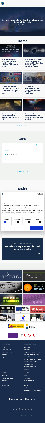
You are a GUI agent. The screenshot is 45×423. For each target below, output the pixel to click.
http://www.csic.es (28, 335)
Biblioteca (4, 354)
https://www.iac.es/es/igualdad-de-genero (34, 299)
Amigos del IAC (28, 369)
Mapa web (4, 375)
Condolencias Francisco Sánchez (32, 390)
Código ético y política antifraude (32, 352)
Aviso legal (4, 380)
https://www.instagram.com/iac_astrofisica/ (19, 409)
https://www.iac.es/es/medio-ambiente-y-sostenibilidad (11, 299)
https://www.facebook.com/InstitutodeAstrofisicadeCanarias (16, 409)
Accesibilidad (5, 385)
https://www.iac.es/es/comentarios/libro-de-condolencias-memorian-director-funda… (37, 317)
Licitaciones (27, 378)
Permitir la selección (22, 228)
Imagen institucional (29, 380)
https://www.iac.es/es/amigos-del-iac (34, 287)
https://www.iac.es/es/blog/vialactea (11, 287)
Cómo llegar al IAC (6, 349)
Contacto (4, 347)
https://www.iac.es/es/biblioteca (7, 309)
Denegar (8, 228)
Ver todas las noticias (22, 125)
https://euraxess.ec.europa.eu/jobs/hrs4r (22, 317)
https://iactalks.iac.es (34, 275)
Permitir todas (36, 228)
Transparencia (27, 349)
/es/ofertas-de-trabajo (38, 253)
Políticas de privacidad (8, 378)
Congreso (7, 150)
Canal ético (26, 388)
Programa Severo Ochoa (30, 366)
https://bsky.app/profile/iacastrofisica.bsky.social (28, 409)
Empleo (25, 375)
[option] (22, 153)
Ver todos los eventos (22, 171)
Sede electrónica (28, 385)
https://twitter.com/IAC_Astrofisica (13, 409)
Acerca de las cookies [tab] (37, 198)
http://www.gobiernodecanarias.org (30, 326)
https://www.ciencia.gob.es (16, 326)
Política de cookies (7, 383)
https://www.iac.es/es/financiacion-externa (37, 309)
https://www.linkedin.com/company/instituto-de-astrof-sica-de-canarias (22, 409)
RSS (25, 383)
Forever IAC (27, 357)
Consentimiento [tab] (8, 198)
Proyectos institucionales (30, 361)
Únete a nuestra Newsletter (22, 399)
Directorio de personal (7, 352)
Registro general (6, 357)
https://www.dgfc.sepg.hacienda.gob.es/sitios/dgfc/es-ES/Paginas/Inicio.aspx (22, 309)
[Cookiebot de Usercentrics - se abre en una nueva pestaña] (37, 194)
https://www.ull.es (13, 335)
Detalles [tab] (22, 198)
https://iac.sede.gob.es (11, 275)
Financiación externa (29, 364)
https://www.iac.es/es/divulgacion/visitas (7, 317)
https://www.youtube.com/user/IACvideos (25, 409)
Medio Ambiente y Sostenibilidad (32, 359)
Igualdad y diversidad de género (32, 354)
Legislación (27, 347)
